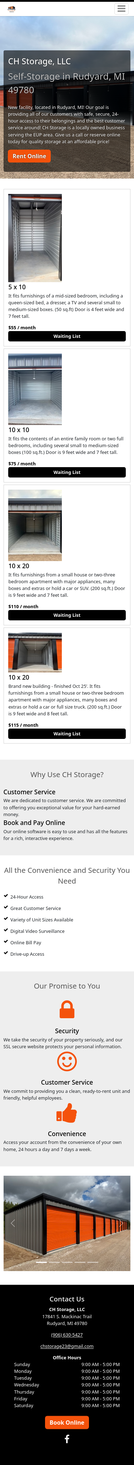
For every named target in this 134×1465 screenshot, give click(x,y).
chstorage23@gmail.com (67, 1346)
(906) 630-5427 (67, 1334)
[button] (13, 1223)
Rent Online (29, 156)
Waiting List (67, 336)
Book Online (67, 1422)
